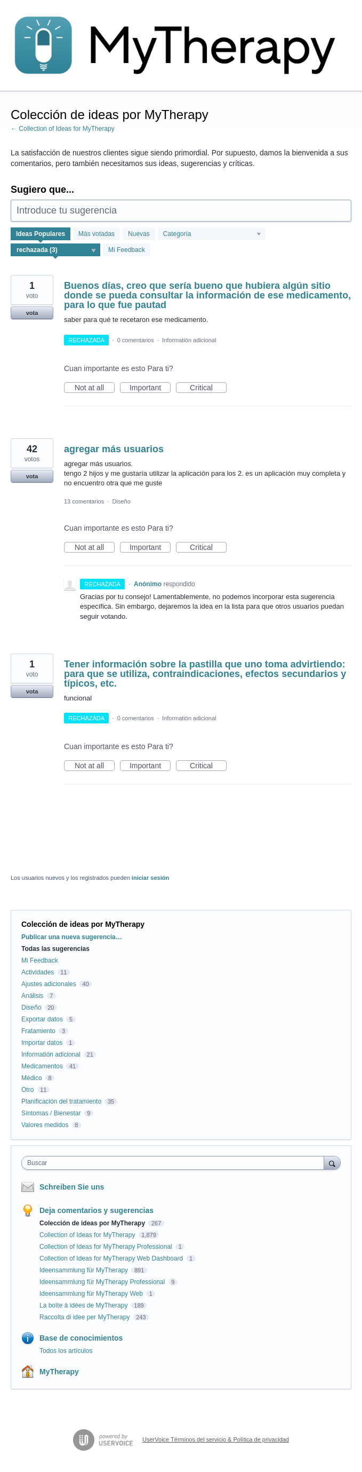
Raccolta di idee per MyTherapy (85, 1317)
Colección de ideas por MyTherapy (93, 1223)
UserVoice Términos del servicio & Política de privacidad (215, 1439)
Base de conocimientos (81, 1338)
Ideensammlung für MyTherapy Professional (103, 1282)
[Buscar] (332, 1162)
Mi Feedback (126, 250)
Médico (31, 1078)
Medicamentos (42, 1066)
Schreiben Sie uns (71, 1187)
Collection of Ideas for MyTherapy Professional (106, 1246)
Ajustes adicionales (48, 984)
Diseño (121, 501)
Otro (27, 1089)
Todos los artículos (65, 1351)
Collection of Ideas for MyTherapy (88, 1235)
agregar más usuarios (114, 449)
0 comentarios (135, 340)
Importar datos (41, 1042)
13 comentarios (84, 501)
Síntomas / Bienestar (51, 1113)
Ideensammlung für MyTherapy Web (91, 1293)
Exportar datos (42, 1019)
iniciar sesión (150, 878)
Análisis (32, 995)
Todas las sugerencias (55, 949)
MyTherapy (59, 1371)
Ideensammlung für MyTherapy (84, 1270)
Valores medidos (45, 1125)
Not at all (95, 388)
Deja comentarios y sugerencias (96, 1210)
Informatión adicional (189, 340)
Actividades (37, 972)
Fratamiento (38, 1031)
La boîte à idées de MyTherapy (84, 1305)
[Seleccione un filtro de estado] (56, 250)
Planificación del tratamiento (61, 1101)
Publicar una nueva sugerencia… (71, 937)
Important (150, 388)
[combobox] (175, 1163)
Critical (208, 388)
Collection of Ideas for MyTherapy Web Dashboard (112, 1258)
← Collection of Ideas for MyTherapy (63, 128)
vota (32, 313)
